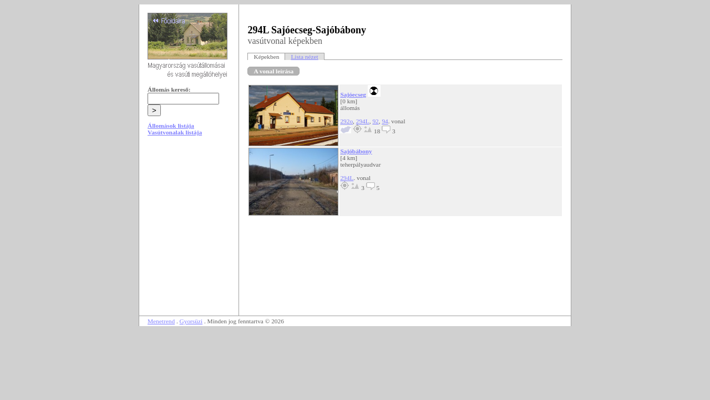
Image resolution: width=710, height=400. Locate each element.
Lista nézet (304, 56)
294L (362, 121)
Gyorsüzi (191, 321)
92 (375, 121)
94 (385, 121)
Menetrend (161, 321)
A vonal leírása (273, 71)
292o (346, 121)
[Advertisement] (189, 229)
